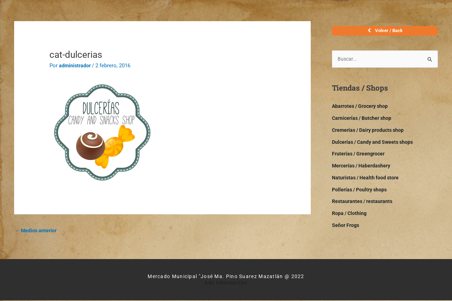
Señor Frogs (346, 228)
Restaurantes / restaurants (364, 204)
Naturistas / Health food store (367, 180)
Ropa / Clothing (350, 216)
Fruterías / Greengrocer (360, 156)
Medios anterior (37, 231)
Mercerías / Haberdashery (363, 168)
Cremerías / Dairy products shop (371, 133)
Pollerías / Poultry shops (361, 192)
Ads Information (226, 283)
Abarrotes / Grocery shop (362, 109)
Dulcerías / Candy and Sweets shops (375, 145)
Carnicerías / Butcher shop (364, 121)
